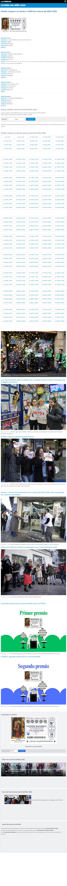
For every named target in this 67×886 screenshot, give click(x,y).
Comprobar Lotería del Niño (33, 746)
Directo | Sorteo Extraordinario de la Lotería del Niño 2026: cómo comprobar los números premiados (32, 493)
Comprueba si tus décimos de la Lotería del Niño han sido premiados (29, 375)
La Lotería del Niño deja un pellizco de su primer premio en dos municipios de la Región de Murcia (33, 381)
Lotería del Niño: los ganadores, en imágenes (30, 800)
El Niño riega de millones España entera (17, 436)
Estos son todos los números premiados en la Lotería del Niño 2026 (29, 547)
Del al (7, 137)
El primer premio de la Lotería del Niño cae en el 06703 (23, 603)
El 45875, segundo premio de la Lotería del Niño (20, 656)
